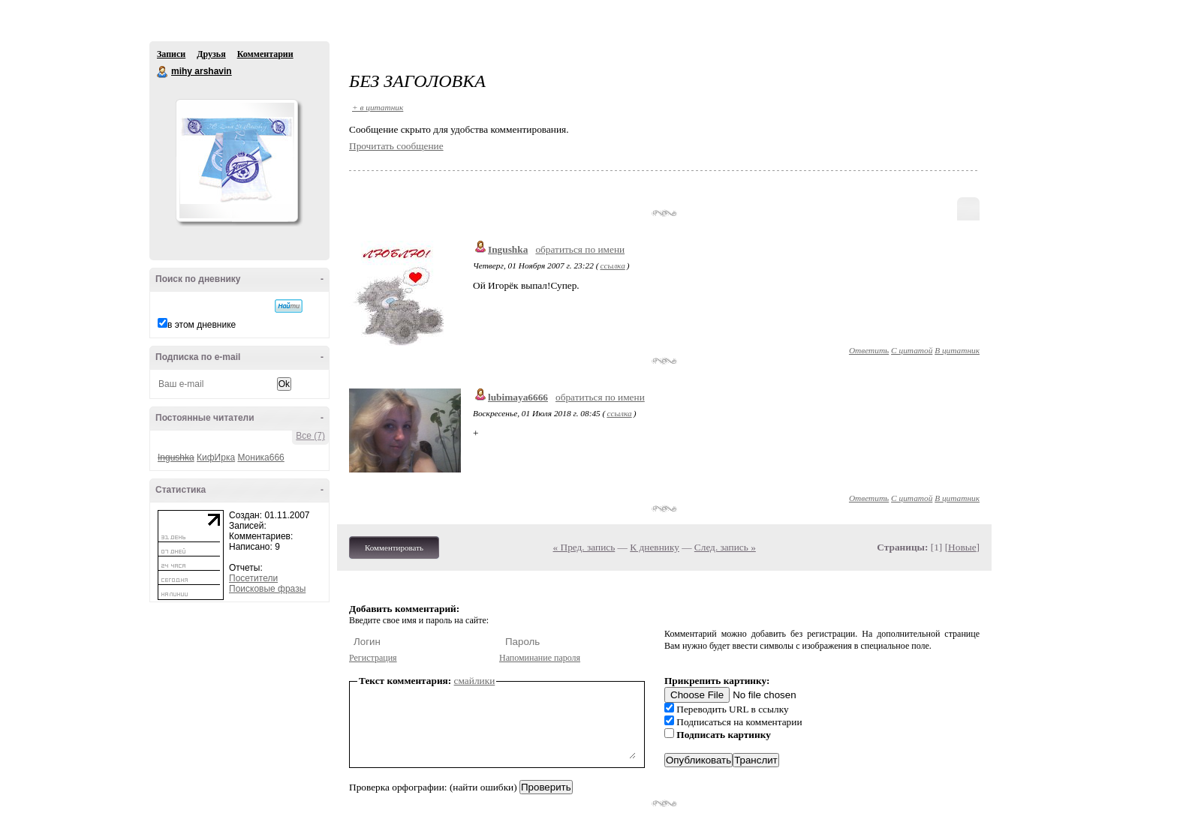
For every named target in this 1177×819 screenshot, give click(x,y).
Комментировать (394, 547)
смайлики (474, 680)
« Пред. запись (584, 547)
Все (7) (310, 435)
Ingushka (508, 249)
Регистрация (373, 657)
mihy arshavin (163, 72)
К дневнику (654, 547)
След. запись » (725, 547)
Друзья (211, 54)
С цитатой (911, 350)
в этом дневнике (201, 325)
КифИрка (216, 457)
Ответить (869, 350)
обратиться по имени (580, 249)
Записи (171, 54)
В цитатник (957, 350)
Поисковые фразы (267, 589)
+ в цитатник (377, 107)
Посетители (253, 578)
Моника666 (260, 457)
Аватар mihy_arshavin (236, 160)
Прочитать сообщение (396, 146)
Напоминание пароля (539, 657)
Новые (962, 547)
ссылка (612, 265)
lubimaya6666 (518, 397)
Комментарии (265, 54)
